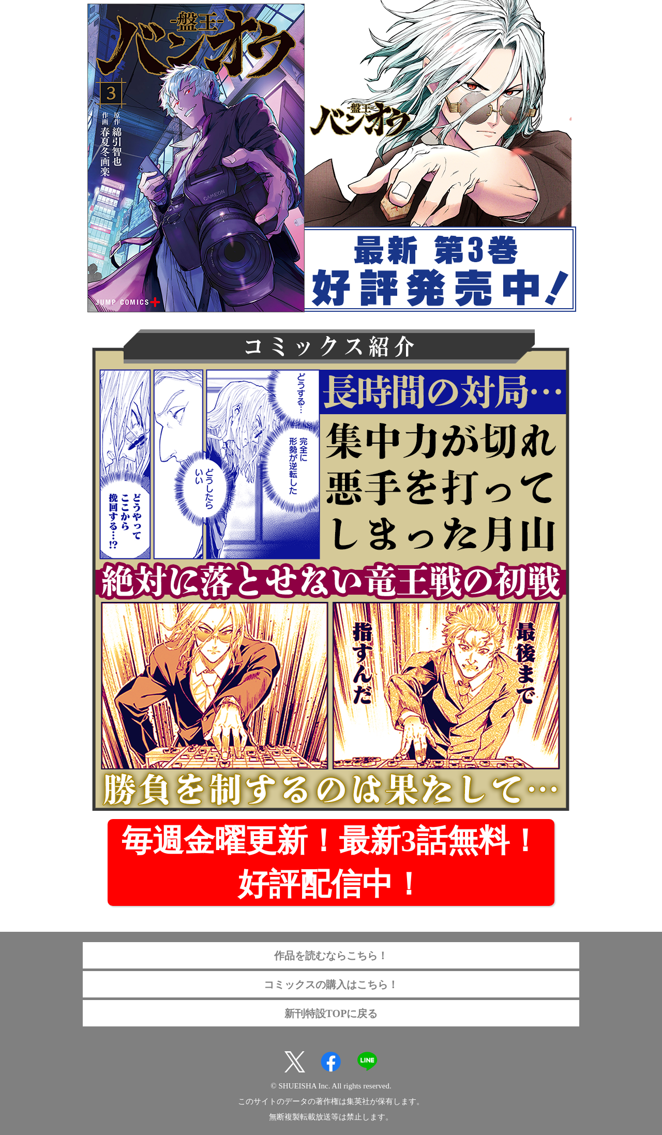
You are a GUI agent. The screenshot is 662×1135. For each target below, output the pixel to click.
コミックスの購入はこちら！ (331, 984)
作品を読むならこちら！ (331, 955)
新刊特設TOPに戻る (331, 1013)
